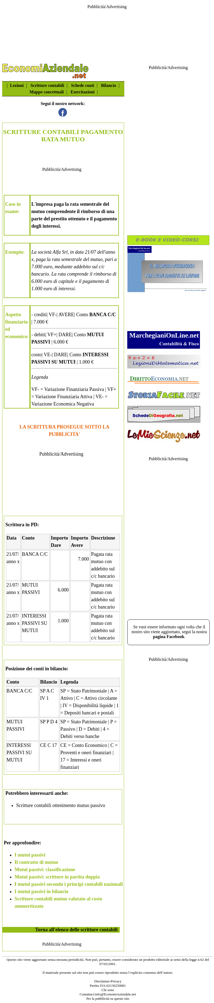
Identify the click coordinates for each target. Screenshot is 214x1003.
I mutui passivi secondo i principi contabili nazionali (69, 884)
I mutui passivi (30, 855)
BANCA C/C (35, 554)
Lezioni (17, 85)
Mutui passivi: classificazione (45, 869)
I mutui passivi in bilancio (41, 891)
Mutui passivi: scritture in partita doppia (57, 877)
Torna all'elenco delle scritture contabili (76, 929)
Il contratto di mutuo (36, 862)
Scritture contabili (47, 85)
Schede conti (82, 85)
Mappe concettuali (47, 92)
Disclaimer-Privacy (108, 981)
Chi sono (108, 990)
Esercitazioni (83, 92)
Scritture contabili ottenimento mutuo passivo (60, 805)
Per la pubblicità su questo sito (107, 999)
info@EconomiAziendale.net (115, 994)
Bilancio (108, 85)
